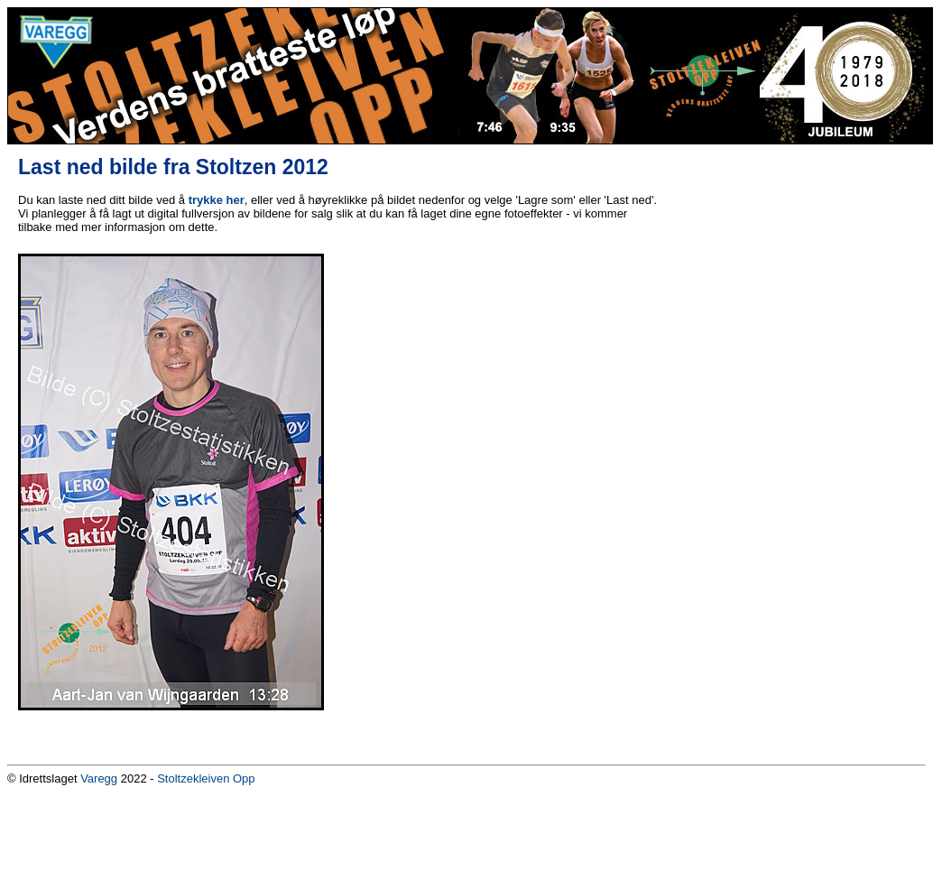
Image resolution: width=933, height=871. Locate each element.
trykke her (217, 200)
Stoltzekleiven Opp (205, 778)
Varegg (98, 778)
